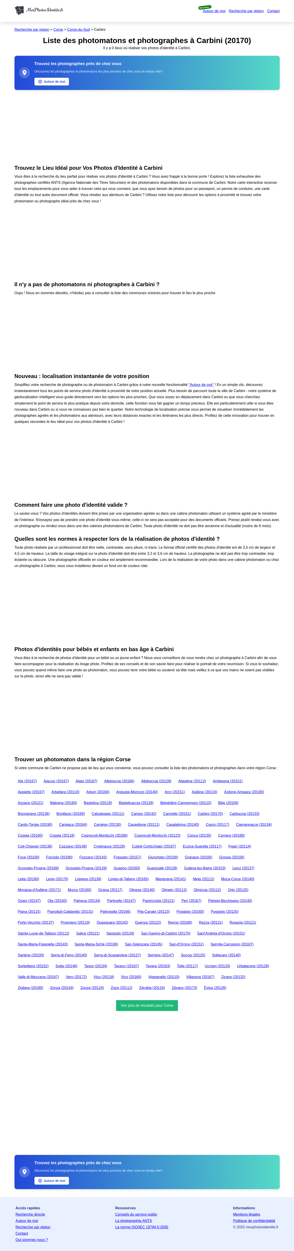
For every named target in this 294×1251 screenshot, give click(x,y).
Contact (273, 11)
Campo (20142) (143, 814)
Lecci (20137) (243, 868)
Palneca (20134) (87, 901)
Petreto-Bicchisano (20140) (230, 901)
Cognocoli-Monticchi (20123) (157, 835)
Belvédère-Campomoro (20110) (185, 803)
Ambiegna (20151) (228, 781)
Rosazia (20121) (243, 922)
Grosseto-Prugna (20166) (38, 868)
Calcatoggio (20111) (108, 814)
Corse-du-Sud (78, 30)
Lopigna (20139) (88, 879)
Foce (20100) (28, 857)
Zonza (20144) (62, 988)
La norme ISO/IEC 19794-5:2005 (141, 1227)
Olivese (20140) (142, 890)
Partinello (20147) (121, 901)
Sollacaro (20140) (226, 955)
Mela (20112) (203, 879)
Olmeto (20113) (174, 890)
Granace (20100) (198, 857)
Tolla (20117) (187, 966)
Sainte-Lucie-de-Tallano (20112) (44, 933)
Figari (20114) (239, 846)
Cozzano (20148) (73, 846)
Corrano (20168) (231, 835)
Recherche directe (30, 1214)
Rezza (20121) (211, 922)
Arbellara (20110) (65, 792)
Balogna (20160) (63, 803)
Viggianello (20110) (164, 977)
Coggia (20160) (30, 835)
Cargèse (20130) (107, 825)
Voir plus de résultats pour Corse (147, 1005)
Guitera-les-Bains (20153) (205, 868)
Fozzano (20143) (93, 857)
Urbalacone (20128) (253, 966)
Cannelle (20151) (177, 814)
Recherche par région (246, 11)
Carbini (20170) (210, 814)
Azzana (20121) (31, 803)
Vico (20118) (104, 977)
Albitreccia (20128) (156, 781)
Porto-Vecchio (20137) (36, 922)
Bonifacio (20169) (70, 814)
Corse (58, 30)
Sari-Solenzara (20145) (143, 944)
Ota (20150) (57, 901)
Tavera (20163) (158, 966)
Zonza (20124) (92, 988)
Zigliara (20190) (30, 988)
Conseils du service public (136, 1214)
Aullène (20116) (204, 792)
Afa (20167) (27, 781)
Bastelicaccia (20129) (136, 803)
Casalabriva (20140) (182, 825)
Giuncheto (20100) (163, 857)
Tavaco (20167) (126, 966)
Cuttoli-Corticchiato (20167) (154, 846)
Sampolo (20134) (120, 933)
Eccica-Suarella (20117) (202, 846)
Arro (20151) (175, 792)
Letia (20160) (28, 879)
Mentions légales (246, 1214)
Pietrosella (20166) (115, 912)
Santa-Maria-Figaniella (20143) (43, 944)
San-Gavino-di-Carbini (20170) (165, 933)
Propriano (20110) (75, 922)
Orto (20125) (238, 890)
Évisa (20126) (215, 988)
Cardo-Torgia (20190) (35, 825)
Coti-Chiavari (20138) (35, 846)
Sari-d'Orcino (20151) (186, 944)
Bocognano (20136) (34, 814)
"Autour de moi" (201, 385)
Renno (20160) (180, 922)
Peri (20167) (191, 901)
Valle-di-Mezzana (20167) (38, 977)
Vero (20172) (76, 977)
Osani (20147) (29, 901)
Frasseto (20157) (127, 857)
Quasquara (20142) (112, 922)
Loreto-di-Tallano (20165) (128, 879)
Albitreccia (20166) (119, 781)
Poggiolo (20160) (190, 912)
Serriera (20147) (161, 955)
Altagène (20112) (192, 781)
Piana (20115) (29, 912)
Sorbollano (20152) (33, 966)
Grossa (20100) (231, 857)
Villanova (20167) (200, 977)
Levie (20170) (57, 879)
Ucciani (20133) (217, 966)
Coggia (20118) (62, 835)
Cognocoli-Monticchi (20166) (104, 835)
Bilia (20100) (228, 803)
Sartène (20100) (31, 955)
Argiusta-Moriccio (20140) (137, 792)
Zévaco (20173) (184, 988)
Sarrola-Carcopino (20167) (232, 944)
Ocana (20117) (110, 890)
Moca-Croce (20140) (237, 879)
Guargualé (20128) (162, 868)
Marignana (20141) (171, 879)
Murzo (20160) (79, 890)
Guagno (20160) (127, 868)
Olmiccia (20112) (207, 890)
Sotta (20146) (67, 966)
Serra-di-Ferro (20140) (69, 955)
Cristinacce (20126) (109, 846)
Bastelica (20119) (98, 803)
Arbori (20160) (97, 792)
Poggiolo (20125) (224, 912)
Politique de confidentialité (254, 1221)
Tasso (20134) (95, 966)
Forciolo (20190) (59, 857)
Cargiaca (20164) (73, 825)
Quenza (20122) (148, 922)
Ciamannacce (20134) (254, 825)
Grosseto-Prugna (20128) (86, 868)
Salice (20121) (88, 933)
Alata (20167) (86, 781)
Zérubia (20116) (152, 988)
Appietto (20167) (31, 792)
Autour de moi (214, 11)
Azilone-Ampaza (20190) (244, 792)
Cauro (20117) (217, 825)
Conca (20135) (199, 835)
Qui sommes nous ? (32, 1240)
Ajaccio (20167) (56, 781)
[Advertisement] (147, 126)
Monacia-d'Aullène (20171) (39, 890)
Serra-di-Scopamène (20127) (117, 955)
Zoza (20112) (121, 988)
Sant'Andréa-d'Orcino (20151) (221, 933)
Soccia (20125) (193, 955)
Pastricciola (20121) (159, 901)
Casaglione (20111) (144, 825)
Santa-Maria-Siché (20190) (96, 944)
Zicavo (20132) (233, 977)
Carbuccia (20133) (245, 814)
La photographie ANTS (133, 1221)
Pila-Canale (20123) (153, 912)
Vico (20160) (131, 977)
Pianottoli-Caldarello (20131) (70, 912)
